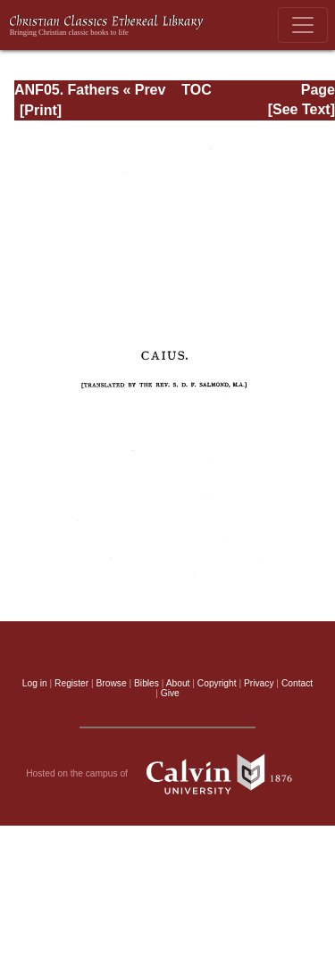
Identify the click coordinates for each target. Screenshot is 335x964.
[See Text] (301, 109)
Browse (111, 683)
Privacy (259, 683)
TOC (196, 89)
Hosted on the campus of (167, 774)
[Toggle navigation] (303, 25)
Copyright (217, 683)
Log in (34, 683)
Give (170, 693)
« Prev (143, 89)
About (178, 683)
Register (71, 683)
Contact (297, 683)
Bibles (146, 683)
